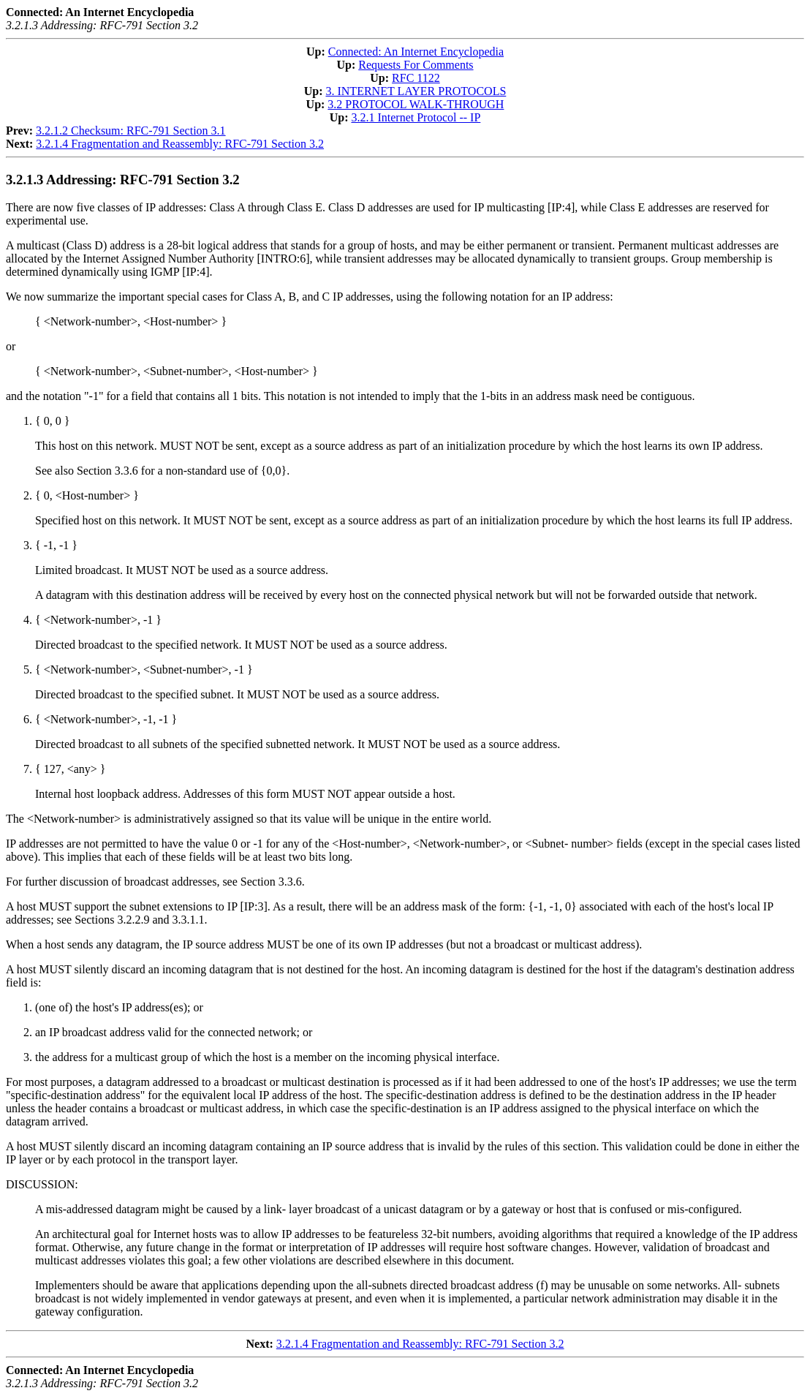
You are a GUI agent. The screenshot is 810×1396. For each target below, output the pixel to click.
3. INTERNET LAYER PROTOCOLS (415, 91)
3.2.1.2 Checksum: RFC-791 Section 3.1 (131, 130)
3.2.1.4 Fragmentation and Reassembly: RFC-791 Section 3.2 (180, 143)
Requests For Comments (415, 65)
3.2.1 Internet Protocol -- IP (415, 117)
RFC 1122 (416, 78)
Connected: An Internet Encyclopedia (416, 51)
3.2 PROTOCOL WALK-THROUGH (416, 104)
